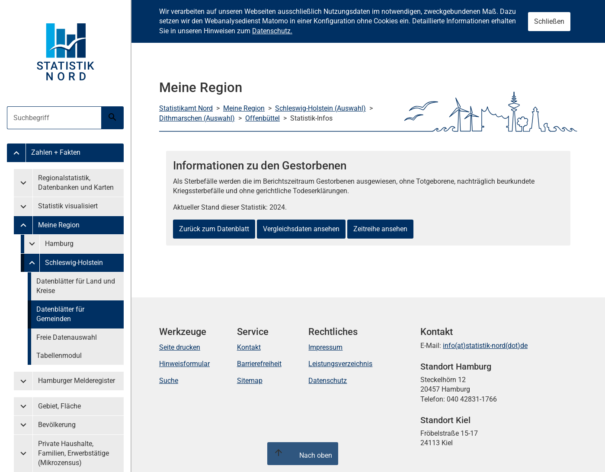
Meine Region (59, 225)
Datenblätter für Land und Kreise (75, 286)
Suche (168, 380)
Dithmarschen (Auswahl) (197, 118)
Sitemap (249, 380)
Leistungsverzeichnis (340, 364)
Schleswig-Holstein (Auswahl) (320, 108)
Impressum (325, 347)
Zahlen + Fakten (55, 152)
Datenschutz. (272, 31)
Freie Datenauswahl (66, 337)
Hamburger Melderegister (76, 380)
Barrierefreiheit (259, 364)
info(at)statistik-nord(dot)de (485, 345)
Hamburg (59, 243)
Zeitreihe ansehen (380, 229)
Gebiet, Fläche (59, 406)
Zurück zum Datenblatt (214, 229)
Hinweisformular (184, 364)
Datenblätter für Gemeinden (60, 314)
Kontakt (249, 347)
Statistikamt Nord (186, 108)
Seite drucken (179, 347)
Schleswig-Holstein (74, 262)
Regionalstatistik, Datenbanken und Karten (76, 182)
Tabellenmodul (59, 355)
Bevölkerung (57, 425)
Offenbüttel (262, 118)
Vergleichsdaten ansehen (301, 229)
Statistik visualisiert (68, 206)
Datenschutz (327, 380)
